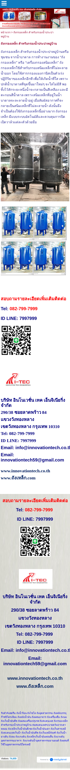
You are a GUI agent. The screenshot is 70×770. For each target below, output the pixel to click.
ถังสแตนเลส (46, 721)
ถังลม (12, 736)
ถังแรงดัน (20, 736)
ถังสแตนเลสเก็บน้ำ (11, 732)
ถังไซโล (31, 713)
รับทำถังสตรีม (8, 713)
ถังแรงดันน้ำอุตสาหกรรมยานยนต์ (41, 740)
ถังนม (64, 717)
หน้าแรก (5, 32)
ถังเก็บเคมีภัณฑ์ (47, 732)
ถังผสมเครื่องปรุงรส (28, 721)
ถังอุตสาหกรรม (45, 713)
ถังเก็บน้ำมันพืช (9, 721)
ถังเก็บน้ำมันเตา (41, 728)
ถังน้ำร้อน (21, 713)
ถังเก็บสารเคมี (58, 728)
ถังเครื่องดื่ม (53, 717)
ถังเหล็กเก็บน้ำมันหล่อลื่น (40, 736)
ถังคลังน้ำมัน (24, 717)
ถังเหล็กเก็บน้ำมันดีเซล (20, 728)
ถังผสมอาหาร (39, 717)
